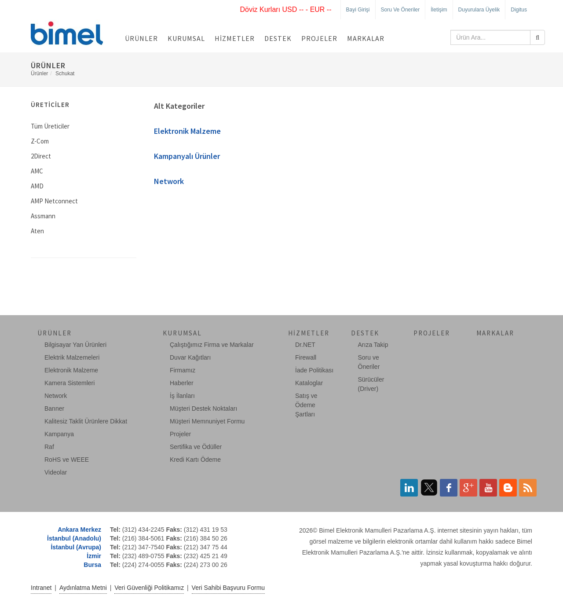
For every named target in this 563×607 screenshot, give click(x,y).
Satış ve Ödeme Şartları (306, 405)
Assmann (43, 216)
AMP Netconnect (54, 201)
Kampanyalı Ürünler (187, 156)
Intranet (41, 587)
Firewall (305, 357)
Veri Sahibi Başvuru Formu (228, 587)
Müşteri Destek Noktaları (203, 408)
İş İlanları (182, 395)
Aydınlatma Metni (83, 587)
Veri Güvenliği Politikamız (149, 587)
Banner (54, 408)
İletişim (439, 10)
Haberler (182, 382)
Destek (278, 38)
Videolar (55, 472)
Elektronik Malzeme (187, 131)
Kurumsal (186, 38)
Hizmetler (235, 38)
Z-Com (40, 141)
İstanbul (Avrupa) (76, 547)
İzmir (94, 555)
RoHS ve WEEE (66, 459)
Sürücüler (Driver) (371, 384)
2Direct (41, 156)
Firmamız (182, 370)
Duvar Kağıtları (190, 357)
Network (169, 181)
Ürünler (141, 38)
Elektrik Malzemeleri (71, 357)
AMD (37, 186)
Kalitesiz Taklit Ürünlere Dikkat (85, 421)
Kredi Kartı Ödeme (195, 459)
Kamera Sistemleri (69, 382)
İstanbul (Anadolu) (74, 538)
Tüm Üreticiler (50, 126)
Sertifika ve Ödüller (196, 446)
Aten (37, 231)
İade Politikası (314, 370)
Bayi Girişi (358, 10)
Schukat (64, 73)
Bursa (92, 564)
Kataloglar (309, 382)
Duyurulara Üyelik (479, 10)
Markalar (365, 38)
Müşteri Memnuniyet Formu (207, 421)
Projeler (319, 38)
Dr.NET (305, 344)
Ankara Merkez (79, 529)
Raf (49, 446)
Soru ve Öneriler (400, 10)
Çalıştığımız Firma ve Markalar (212, 344)
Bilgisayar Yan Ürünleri (75, 344)
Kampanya (59, 434)
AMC (37, 171)
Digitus (519, 10)
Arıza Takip (373, 344)
